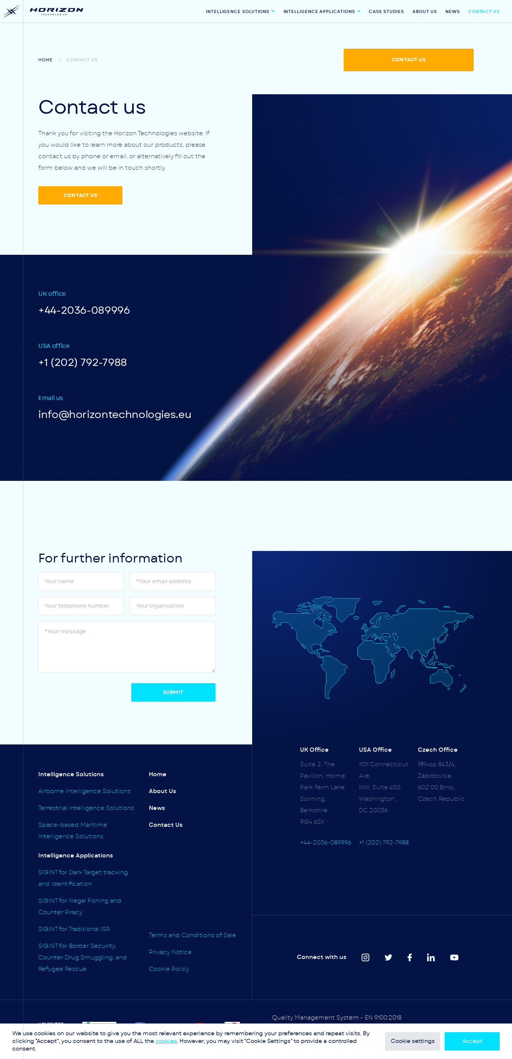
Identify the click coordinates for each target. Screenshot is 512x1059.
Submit (173, 692)
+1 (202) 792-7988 (82, 362)
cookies (166, 1041)
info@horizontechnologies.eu (114, 415)
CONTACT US (409, 59)
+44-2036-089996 (84, 310)
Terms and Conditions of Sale (192, 935)
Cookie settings (413, 1041)
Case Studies (386, 12)
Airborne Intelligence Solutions (84, 791)
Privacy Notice (170, 952)
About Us (425, 12)
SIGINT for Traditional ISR (74, 929)
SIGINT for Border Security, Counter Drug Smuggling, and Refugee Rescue (82, 957)
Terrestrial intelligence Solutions (86, 808)
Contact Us (484, 12)
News (452, 12)
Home (45, 60)
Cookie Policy (169, 969)
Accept (472, 1041)
